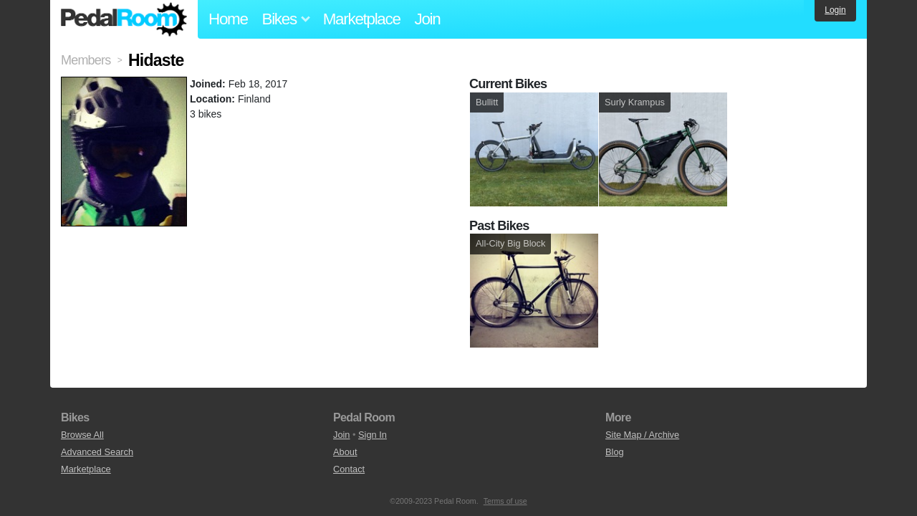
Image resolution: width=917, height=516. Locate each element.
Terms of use (505, 501)
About (345, 451)
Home (228, 19)
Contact (349, 469)
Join (428, 19)
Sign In (372, 434)
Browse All (82, 434)
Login (835, 10)
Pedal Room (124, 19)
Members (85, 60)
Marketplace (361, 19)
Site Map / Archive (642, 434)
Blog (614, 451)
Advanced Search (97, 451)
